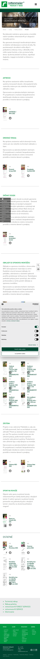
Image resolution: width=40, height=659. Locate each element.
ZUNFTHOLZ (6, 634)
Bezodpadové (25, 634)
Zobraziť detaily (32, 344)
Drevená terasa (5, 204)
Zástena (4, 213)
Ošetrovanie (9, 612)
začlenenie (24, 638)
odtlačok (5, 654)
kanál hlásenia (6, 656)
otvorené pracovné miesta (34, 633)
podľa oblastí (16, 630)
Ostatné (4, 218)
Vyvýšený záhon (5, 211)
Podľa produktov (18, 29)
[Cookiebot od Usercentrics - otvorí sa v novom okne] (32, 304)
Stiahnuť (15, 634)
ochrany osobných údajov (13, 320)
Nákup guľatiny (11, 604)
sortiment (6, 630)
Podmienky (15, 654)
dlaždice (4, 208)
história (23, 631)
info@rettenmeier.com (23, 651)
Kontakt (14, 635)
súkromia (10, 654)
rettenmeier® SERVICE (14, 609)
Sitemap (31, 654)
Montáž (26, 29)
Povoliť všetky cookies (19, 349)
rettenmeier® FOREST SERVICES (17, 606)
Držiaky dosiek (5, 206)
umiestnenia (25, 630)
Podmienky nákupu (24, 654)
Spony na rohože (6, 216)
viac (3, 221)
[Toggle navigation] (35, 4)
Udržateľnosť (25, 632)
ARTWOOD (4, 201)
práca (33, 630)
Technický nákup (11, 601)
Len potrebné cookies (20, 353)
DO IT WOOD (6, 635)
